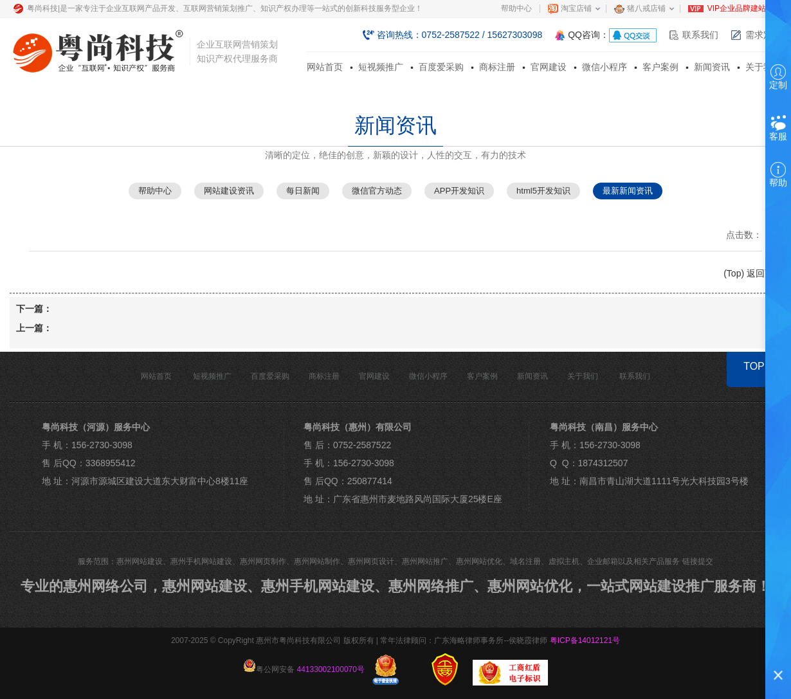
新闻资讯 (712, 67)
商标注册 (497, 67)
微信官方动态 (377, 190)
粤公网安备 (304, 666)
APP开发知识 (459, 190)
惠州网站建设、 (211, 586)
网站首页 (325, 67)
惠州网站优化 (479, 561)
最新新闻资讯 (628, 190)
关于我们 (763, 67)
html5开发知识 (543, 190)
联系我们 (700, 35)
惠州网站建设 (139, 561)
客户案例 (660, 67)
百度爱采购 (441, 67)
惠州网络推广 (430, 586)
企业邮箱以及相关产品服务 (633, 561)
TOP (754, 366)
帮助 (778, 175)
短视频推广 (380, 67)
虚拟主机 (564, 561)
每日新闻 (303, 190)
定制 (778, 77)
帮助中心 (516, 8)
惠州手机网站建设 (201, 561)
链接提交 (697, 561)
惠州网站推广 (425, 561)
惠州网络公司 (105, 586)
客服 (778, 127)
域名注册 (525, 561)
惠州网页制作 (263, 561)
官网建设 (549, 67)
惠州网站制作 (317, 561)
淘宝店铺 (576, 8)
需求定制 (763, 35)
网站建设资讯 (229, 190)
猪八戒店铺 (646, 8)
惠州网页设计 (371, 561)
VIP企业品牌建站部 (740, 8)
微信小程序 (604, 67)
